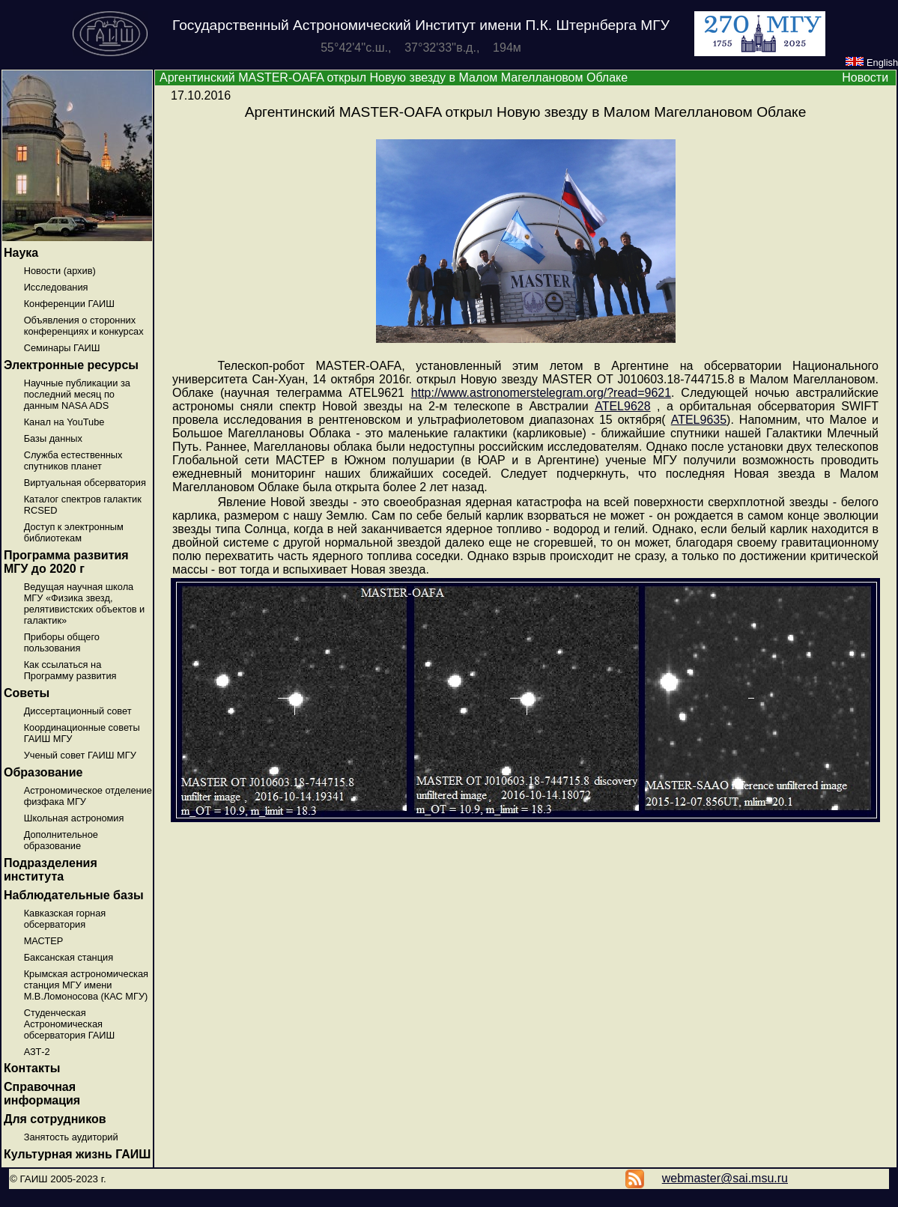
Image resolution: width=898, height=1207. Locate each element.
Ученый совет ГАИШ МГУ (80, 755)
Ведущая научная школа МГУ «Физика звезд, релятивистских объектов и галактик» (84, 603)
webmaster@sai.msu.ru (725, 1178)
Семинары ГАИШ (62, 347)
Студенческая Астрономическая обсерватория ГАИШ (69, 1024)
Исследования (56, 287)
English (872, 62)
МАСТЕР (44, 940)
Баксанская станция (68, 957)
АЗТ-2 (37, 1051)
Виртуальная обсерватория (85, 482)
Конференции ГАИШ (69, 303)
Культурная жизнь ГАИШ (77, 1154)
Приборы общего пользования (62, 642)
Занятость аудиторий (71, 1137)
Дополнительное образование (61, 840)
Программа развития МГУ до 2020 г (66, 562)
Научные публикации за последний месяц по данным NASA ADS (77, 394)
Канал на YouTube (64, 422)
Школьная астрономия (74, 818)
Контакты (32, 1068)
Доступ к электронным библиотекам (74, 532)
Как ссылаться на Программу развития (70, 670)
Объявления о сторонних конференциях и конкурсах (84, 325)
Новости (865, 77)
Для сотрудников (55, 1119)
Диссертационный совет (78, 711)
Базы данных (53, 438)
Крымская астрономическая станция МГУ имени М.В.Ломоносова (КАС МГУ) (86, 985)
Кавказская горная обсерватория (65, 918)
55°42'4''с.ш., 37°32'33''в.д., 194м (421, 47)
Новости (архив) (60, 270)
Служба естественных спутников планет (73, 460)
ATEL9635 (698, 419)
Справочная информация (42, 1093)
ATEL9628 (622, 406)
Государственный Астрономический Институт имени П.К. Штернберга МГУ (421, 25)
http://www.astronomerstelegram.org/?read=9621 (541, 392)
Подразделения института (50, 870)
